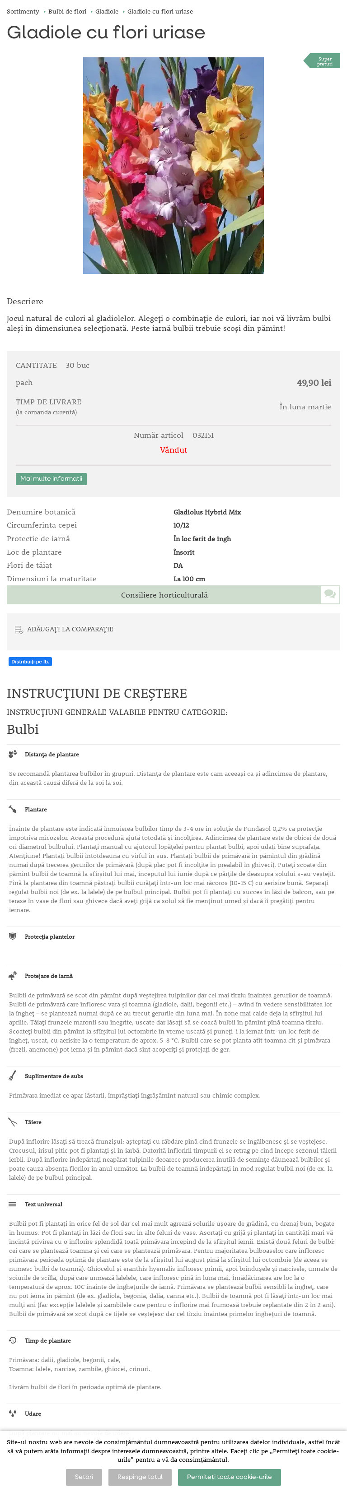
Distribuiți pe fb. (30, 661)
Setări (84, 1477)
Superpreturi (325, 61)
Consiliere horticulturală (164, 595)
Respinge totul (140, 1477)
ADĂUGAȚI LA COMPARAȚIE (70, 628)
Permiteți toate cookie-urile (229, 1477)
